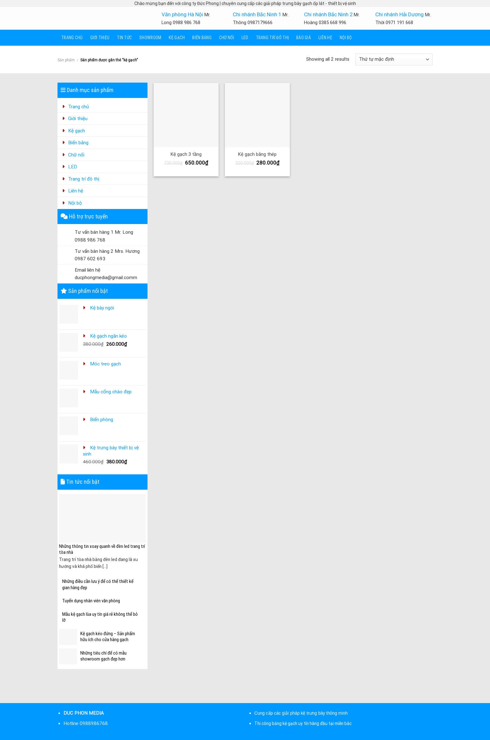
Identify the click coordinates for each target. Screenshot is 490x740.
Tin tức (124, 37)
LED (245, 37)
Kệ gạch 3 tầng (186, 154)
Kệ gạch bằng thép (257, 154)
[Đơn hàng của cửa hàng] (393, 59)
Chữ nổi (226, 37)
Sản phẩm (66, 60)
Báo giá (303, 37)
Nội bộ (346, 37)
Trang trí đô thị (272, 37)
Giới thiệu (100, 37)
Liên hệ (325, 37)
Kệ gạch (177, 37)
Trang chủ (72, 37)
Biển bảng (202, 37)
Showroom (150, 37)
